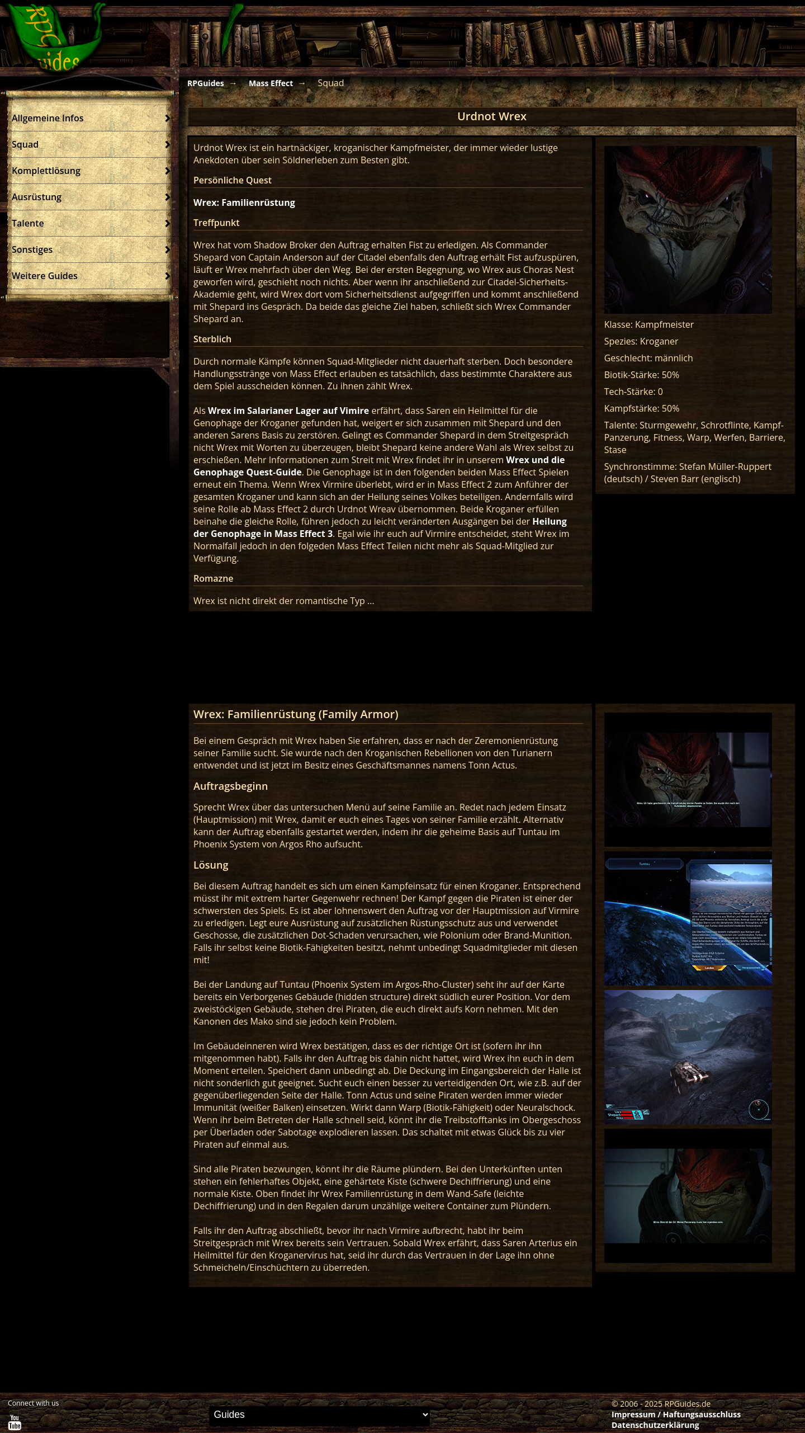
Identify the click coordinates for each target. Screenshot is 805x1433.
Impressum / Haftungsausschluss (676, 1414)
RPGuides (205, 83)
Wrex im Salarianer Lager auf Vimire (288, 410)
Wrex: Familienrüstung (244, 202)
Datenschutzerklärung (655, 1425)
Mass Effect (271, 83)
